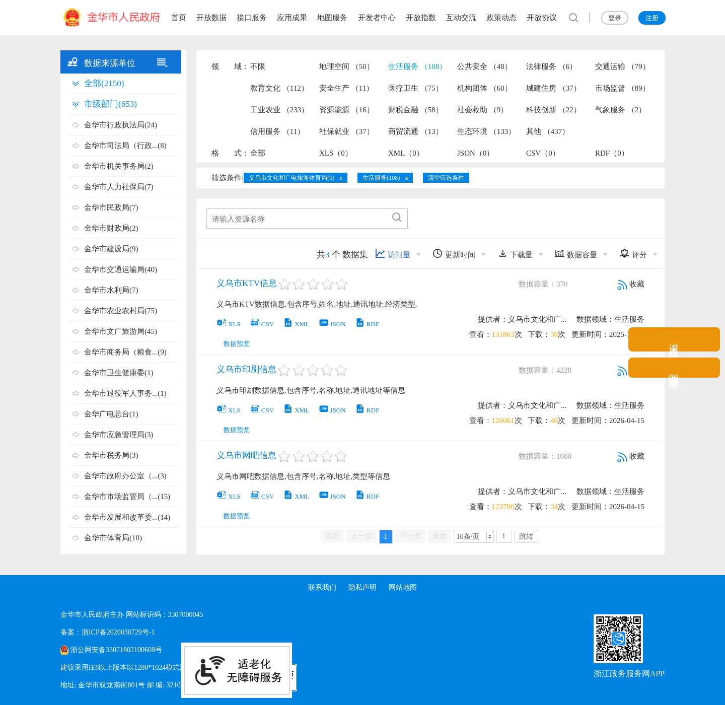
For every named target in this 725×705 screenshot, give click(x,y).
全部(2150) (104, 83)
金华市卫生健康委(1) (119, 373)
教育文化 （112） (279, 88)
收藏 (630, 284)
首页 (178, 18)
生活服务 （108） (417, 66)
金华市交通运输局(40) (120, 269)
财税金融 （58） (415, 110)
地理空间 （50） (346, 66)
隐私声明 (362, 587)
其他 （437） (547, 131)
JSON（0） (475, 153)
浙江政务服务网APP (629, 673)
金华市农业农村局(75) (120, 311)
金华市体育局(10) (113, 538)
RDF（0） (612, 153)
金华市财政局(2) (111, 228)
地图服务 (332, 18)
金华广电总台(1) (111, 414)
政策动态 (501, 18)
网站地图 (403, 587)
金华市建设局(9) (111, 249)
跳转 (526, 536)
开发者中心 (377, 18)
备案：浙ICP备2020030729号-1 (107, 632)
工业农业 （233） (279, 110)
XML (296, 324)
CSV (262, 324)
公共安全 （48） (484, 66)
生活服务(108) (381, 177)
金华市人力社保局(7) (119, 187)
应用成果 (292, 18)
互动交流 (461, 18)
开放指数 (421, 18)
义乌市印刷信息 (246, 369)
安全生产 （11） (346, 88)
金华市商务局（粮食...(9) (125, 352)
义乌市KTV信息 (246, 283)
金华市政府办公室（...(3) (125, 476)
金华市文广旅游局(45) (120, 331)
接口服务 (252, 18)
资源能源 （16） (346, 110)
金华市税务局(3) (111, 455)
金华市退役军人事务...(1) (125, 393)
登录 (614, 18)
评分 (633, 253)
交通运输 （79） (622, 66)
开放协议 (542, 18)
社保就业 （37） (346, 131)
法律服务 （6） (551, 66)
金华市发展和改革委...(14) (127, 517)
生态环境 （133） (486, 131)
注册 (652, 18)
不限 (257, 66)
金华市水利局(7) (111, 290)
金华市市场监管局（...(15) (127, 496)
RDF (367, 324)
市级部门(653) (110, 104)
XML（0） (406, 153)
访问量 (392, 253)
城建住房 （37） (553, 88)
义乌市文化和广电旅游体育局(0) (291, 177)
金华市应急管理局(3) (119, 435)
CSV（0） (543, 153)
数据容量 (575, 253)
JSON (332, 324)
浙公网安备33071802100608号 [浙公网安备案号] (116, 650)
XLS (228, 324)
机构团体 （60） (484, 88)
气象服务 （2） (620, 110)
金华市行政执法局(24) (120, 125)
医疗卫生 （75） (415, 88)
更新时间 (453, 253)
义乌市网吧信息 (246, 455)
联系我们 (322, 587)
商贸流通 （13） (415, 131)
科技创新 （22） (553, 110)
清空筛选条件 (446, 177)
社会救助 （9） (482, 110)
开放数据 (211, 18)
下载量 (515, 253)
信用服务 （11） (277, 131)
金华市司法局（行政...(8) (125, 146)
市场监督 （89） (622, 88)
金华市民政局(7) (111, 207)
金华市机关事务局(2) (119, 166)
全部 (257, 153)
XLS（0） (335, 153)
